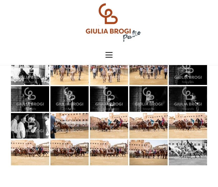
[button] (109, 54)
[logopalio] (109, 22)
